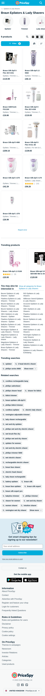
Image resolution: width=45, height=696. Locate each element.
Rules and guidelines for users (15, 620)
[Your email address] (22, 546)
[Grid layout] (33, 37)
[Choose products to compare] (34, 43)
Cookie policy (7, 632)
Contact (5, 595)
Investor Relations (9, 653)
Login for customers (10, 607)
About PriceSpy (8, 591)
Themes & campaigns (11, 645)
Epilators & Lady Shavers (12, 9)
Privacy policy (8, 628)
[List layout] (37, 37)
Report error (22, 230)
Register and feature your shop (15, 603)
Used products (8, 664)
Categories (6, 660)
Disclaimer (6, 624)
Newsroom (6, 649)
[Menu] (3, 3)
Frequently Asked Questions (14, 610)
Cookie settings (8, 635)
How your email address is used (12, 559)
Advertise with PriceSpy (12, 599)
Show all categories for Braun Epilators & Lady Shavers (30, 287)
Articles (5, 656)
